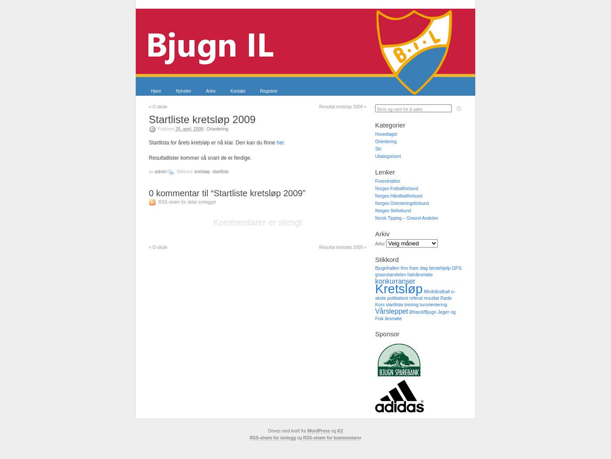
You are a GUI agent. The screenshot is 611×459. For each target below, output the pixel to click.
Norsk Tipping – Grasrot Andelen (406, 218)
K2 (340, 431)
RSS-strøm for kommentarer (332, 438)
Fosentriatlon (387, 181)
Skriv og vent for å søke (400, 109)
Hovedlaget (386, 134)
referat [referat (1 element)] (416, 298)
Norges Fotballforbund (396, 188)
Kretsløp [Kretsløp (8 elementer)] (399, 288)
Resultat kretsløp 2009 (342, 106)
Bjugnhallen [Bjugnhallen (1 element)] (387, 268)
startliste (220, 171)
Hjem (156, 91)
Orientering (217, 129)
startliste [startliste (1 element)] (394, 304)
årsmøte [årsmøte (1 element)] (393, 318)
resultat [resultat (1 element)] (431, 298)
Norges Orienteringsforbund (402, 203)
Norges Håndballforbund (398, 196)
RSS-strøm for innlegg (273, 438)
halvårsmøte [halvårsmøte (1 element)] (420, 274)
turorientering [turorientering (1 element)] (433, 304)
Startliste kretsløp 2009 (202, 119)
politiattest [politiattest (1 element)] (397, 298)
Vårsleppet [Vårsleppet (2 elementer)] (391, 311)
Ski (378, 149)
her (280, 143)
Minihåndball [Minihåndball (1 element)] (437, 291)
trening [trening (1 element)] (411, 304)
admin (160, 171)
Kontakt (238, 91)
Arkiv (210, 91)
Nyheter (183, 91)
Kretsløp (202, 171)
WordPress (318, 431)
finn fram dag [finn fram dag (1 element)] (413, 268)
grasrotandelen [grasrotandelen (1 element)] (390, 274)
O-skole (158, 106)
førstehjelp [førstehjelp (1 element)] (439, 268)
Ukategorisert (388, 156)
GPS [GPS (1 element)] (457, 268)
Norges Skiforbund (393, 210)
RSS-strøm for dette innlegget (187, 202)
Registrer (269, 91)
